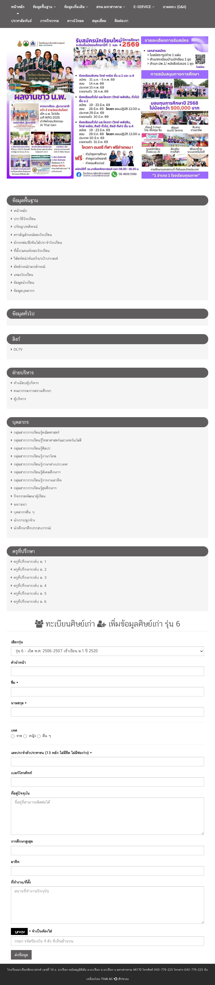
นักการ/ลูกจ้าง (23, 520)
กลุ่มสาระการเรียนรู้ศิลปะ (30, 448)
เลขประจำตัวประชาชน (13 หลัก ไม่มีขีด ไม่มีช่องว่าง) (51, 753)
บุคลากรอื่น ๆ (22, 512)
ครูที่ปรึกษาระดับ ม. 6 (28, 601)
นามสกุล (18, 703)
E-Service (144, 7)
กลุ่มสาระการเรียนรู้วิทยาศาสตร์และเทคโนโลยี (46, 440)
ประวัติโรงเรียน (23, 219)
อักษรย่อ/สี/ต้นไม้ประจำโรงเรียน (36, 242)
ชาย (16, 736)
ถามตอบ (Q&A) (174, 7)
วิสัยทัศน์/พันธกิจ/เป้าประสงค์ (34, 258)
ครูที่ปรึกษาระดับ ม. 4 (28, 586)
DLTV (16, 349)
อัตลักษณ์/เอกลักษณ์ (28, 266)
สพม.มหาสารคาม (110, 7)
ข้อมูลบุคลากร (22, 291)
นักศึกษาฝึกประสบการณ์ (31, 528)
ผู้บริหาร (18, 399)
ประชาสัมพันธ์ (21, 21)
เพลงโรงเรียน (22, 275)
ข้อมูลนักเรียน (22, 282)
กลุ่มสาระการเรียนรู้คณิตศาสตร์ (35, 432)
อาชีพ (15, 862)
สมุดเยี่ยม (99, 21)
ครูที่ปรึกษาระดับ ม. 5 (28, 593)
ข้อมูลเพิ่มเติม (76, 7)
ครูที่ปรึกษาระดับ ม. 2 (28, 569)
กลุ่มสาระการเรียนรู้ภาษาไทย (33, 456)
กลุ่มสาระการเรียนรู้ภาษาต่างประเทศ (39, 464)
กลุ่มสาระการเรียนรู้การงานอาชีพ (36, 480)
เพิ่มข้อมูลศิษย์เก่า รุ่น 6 (138, 623)
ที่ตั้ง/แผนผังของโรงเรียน (30, 251)
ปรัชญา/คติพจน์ (24, 227)
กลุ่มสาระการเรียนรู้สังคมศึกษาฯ (35, 472)
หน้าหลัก (17, 7)
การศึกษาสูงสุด (22, 841)
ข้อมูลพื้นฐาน (44, 7)
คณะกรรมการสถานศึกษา (31, 391)
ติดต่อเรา (121, 21)
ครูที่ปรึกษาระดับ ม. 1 (28, 561)
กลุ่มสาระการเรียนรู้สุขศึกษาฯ (34, 488)
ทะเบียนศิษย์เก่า (65, 623)
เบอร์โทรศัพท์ (21, 773)
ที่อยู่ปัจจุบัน (20, 793)
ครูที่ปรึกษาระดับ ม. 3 (28, 577)
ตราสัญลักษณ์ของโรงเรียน (31, 235)
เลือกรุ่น (17, 642)
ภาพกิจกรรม (49, 21)
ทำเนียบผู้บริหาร (25, 383)
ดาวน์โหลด (75, 21)
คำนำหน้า (18, 662)
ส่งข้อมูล (21, 955)
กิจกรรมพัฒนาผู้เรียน (28, 496)
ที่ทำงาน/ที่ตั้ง (21, 882)
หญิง (29, 736)
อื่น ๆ (44, 736)
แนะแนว (19, 504)
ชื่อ (14, 683)
